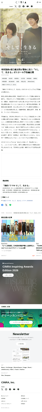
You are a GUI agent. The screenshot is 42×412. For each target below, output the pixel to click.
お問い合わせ (24, 401)
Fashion (22, 369)
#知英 (17, 81)
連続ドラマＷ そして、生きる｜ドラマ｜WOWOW (18, 200)
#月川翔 (23, 78)
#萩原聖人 (16, 78)
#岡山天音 (23, 81)
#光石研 (10, 78)
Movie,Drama (9, 213)
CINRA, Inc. (8, 382)
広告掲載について (25, 398)
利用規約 (23, 403)
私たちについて (4, 396)
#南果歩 (35, 78)
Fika (2, 375)
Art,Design (9, 367)
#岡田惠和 (4, 81)
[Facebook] (23, 6)
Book (29, 367)
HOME (2, 213)
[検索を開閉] (37, 2)
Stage (25, 367)
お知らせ (3, 401)
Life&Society (5, 369)
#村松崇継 (4, 78)
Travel (16, 369)
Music (3, 367)
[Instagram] (19, 6)
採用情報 (3, 398)
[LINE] (32, 6)
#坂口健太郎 (11, 81)
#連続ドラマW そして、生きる (9, 84)
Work (11, 369)
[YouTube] (28, 6)
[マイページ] (2, 2)
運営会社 (23, 396)
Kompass (7, 375)
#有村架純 (29, 78)
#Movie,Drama (31, 81)
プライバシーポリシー (6, 403)
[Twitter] (16, 6)
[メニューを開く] (40, 2)
